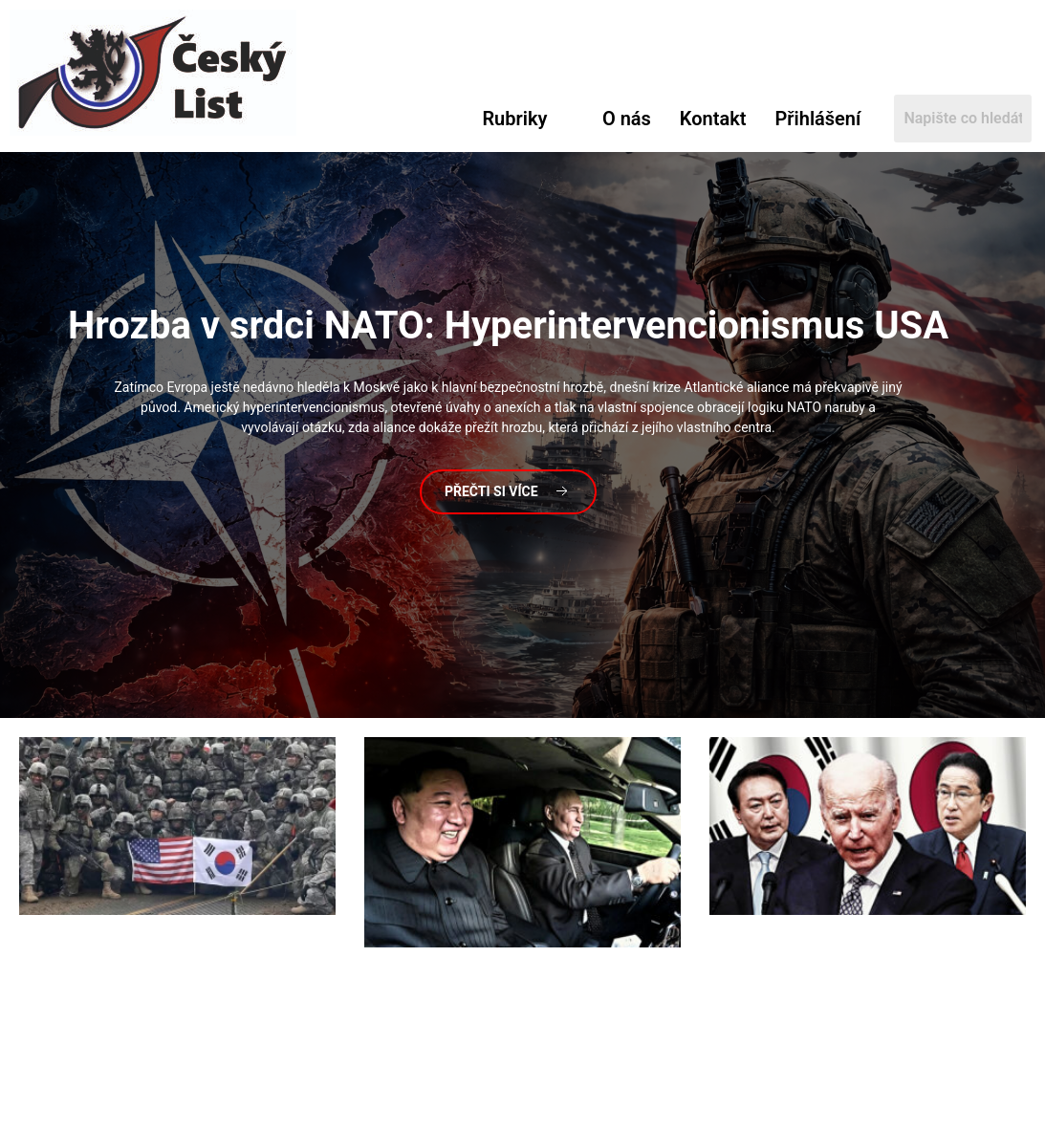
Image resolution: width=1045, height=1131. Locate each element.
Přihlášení (818, 118)
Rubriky (514, 118)
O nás (626, 118)
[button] (528, 118)
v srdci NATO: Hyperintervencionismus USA (508, 325)
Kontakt (713, 118)
